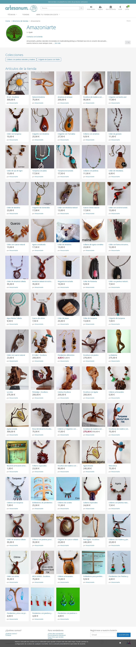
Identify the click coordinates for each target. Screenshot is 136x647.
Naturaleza (113, 466)
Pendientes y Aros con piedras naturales (22, 613)
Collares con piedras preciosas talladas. (47, 539)
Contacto (8, 635)
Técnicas (11, 14)
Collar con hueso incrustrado (119, 244)
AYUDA (50, 639)
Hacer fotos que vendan (55, 637)
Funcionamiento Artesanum (57, 635)
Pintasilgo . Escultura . (40, 392)
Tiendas (25, 14)
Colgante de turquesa (117, 318)
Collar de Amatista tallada (16, 281)
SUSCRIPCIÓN (124, 635)
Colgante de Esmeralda (41, 207)
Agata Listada (12, 429)
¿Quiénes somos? (11, 634)
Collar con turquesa (14, 134)
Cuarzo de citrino (38, 318)
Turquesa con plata (39, 171)
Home (7, 21)
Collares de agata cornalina (93, 244)
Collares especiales (39, 466)
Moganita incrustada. (65, 281)
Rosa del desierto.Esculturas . (43, 429)
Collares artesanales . (66, 576)
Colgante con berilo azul (117, 97)
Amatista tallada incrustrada (42, 281)
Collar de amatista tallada (16, 539)
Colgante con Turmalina (66, 134)
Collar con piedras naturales (119, 281)
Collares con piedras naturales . (120, 502)
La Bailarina (113, 355)
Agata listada (88, 466)
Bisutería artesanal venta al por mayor (21, 466)
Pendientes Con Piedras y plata (120, 576)
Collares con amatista (91, 134)
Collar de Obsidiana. (116, 171)
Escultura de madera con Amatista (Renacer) (99, 97)
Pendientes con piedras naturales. (70, 613)
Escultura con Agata (90, 392)
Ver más (58, 43)
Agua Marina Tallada (14, 318)
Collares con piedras (90, 171)
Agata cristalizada (38, 244)
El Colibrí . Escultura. (39, 355)
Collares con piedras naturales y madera (21, 59)
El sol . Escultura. (13, 97)
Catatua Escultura (64, 392)
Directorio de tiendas (20, 21)
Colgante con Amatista (40, 134)
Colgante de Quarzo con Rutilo (49, 59)
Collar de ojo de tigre (15, 171)
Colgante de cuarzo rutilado (68, 539)
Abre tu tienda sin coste (47, 14)
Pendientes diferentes (66, 355)
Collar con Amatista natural (67, 207)
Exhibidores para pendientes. (94, 576)
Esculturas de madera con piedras (121, 429)
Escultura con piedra (90, 355)
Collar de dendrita (13, 207)
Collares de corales (65, 502)
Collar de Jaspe (63, 318)
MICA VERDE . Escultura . (41, 576)
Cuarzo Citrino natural (91, 207)
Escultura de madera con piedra (95, 429)
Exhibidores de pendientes (42, 502)
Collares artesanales (116, 392)
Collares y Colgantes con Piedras (70, 429)
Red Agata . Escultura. (91, 539)
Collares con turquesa (15, 502)
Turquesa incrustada (65, 171)
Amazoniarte (13, 103)
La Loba (10, 392)
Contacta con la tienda (34, 37)
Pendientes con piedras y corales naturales (48, 613)
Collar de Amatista (64, 244)
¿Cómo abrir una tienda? (55, 634)
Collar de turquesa (90, 318)
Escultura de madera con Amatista (70, 466)
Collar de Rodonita (90, 281)
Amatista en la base (65, 97)
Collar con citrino (13, 576)
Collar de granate (115, 134)
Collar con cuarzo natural (16, 244)
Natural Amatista (38, 97)
